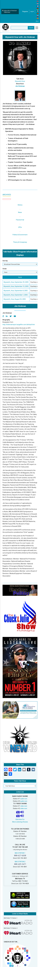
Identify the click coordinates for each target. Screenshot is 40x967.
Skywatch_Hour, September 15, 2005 (16, 286)
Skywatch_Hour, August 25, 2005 (15, 299)
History (20, 205)
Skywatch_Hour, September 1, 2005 (16, 295)
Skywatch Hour (20, 81)
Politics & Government (20, 235)
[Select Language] (37, 21)
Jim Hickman (20, 86)
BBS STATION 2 (20, 861)
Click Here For (20, 819)
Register (25, 11)
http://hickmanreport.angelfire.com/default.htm (19, 324)
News (20, 212)
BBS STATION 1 (20, 853)
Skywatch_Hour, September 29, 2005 (16, 282)
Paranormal (20, 220)
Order (5, 269)
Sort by (5, 261)
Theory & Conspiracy (20, 242)
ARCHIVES (7, 195)
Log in (32, 11)
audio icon (23, 799)
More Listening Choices (20, 822)
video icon (23, 806)
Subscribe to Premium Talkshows (9, 11)
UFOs (20, 227)
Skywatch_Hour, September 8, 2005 (16, 290)
